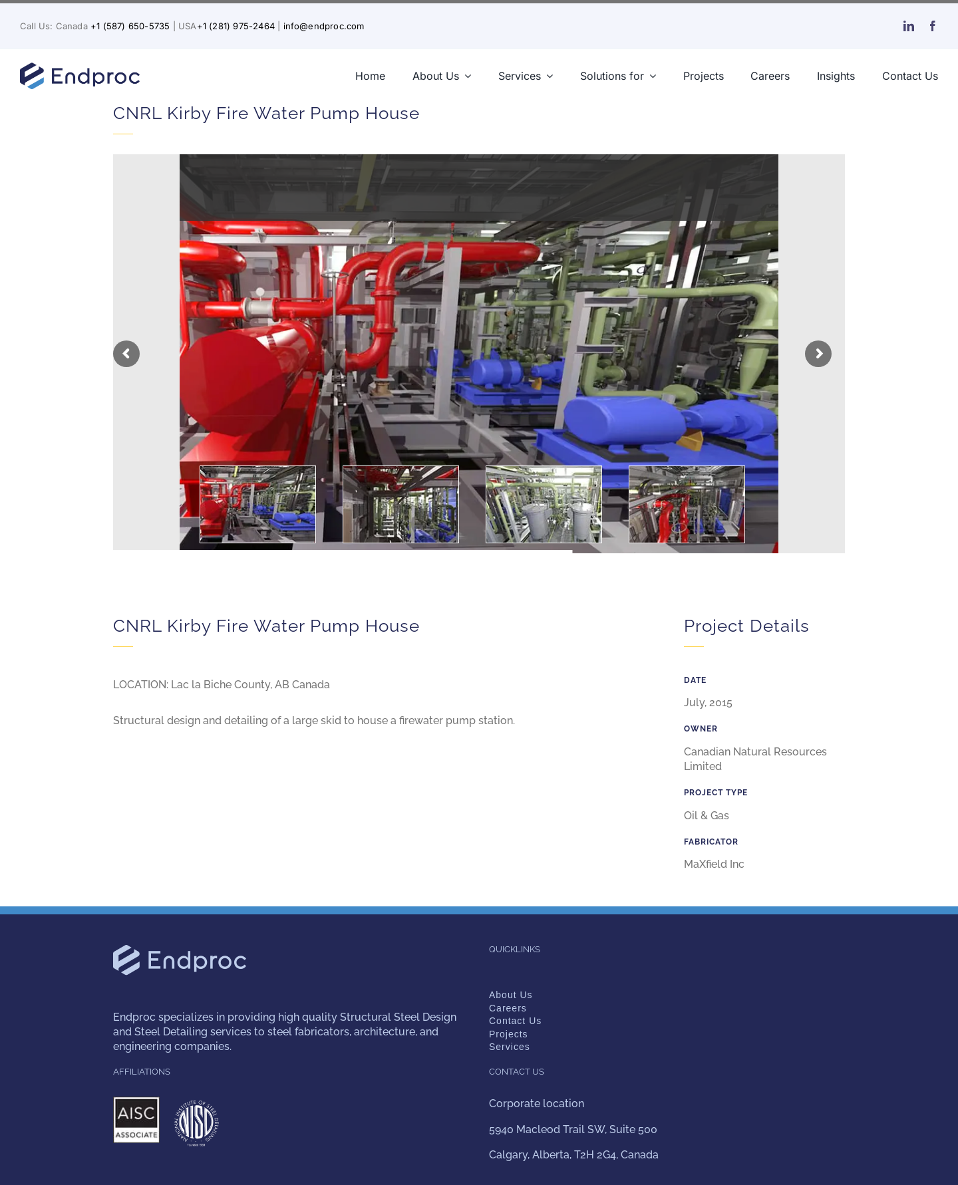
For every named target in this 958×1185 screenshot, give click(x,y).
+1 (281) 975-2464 (236, 26)
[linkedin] (908, 26)
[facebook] (932, 26)
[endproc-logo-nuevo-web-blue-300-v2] (80, 66)
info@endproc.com (324, 26)
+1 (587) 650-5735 (130, 26)
